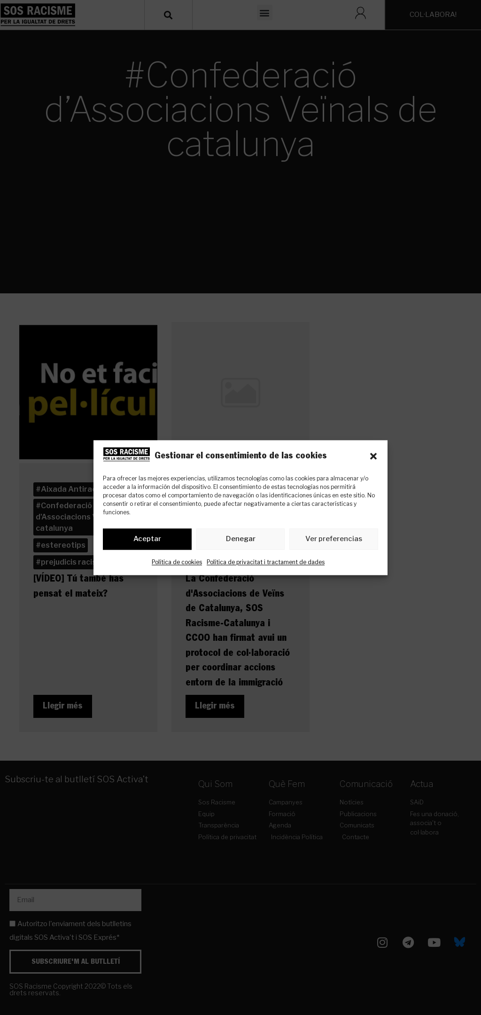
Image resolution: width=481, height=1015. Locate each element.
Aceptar (147, 539)
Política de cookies (177, 562)
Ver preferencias (333, 539)
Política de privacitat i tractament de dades (266, 562)
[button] (373, 456)
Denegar (241, 539)
